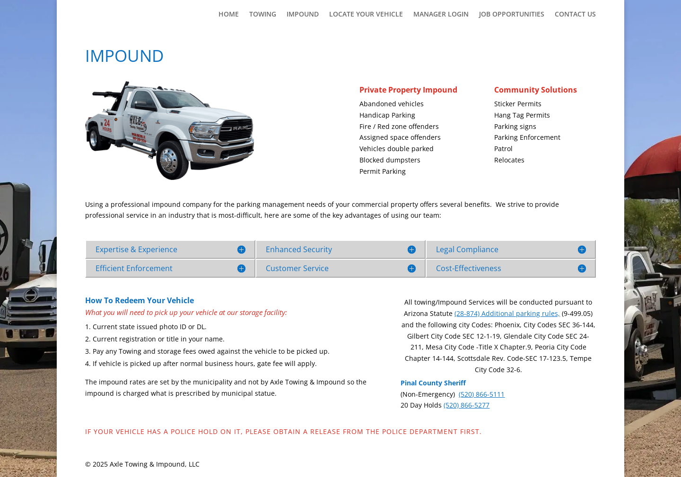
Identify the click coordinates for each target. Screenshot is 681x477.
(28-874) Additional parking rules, (507, 313)
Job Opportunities (511, 14)
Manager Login (441, 14)
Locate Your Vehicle (366, 14)
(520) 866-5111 (482, 394)
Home (228, 14)
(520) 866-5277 (466, 404)
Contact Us (575, 14)
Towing (262, 14)
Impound (303, 14)
